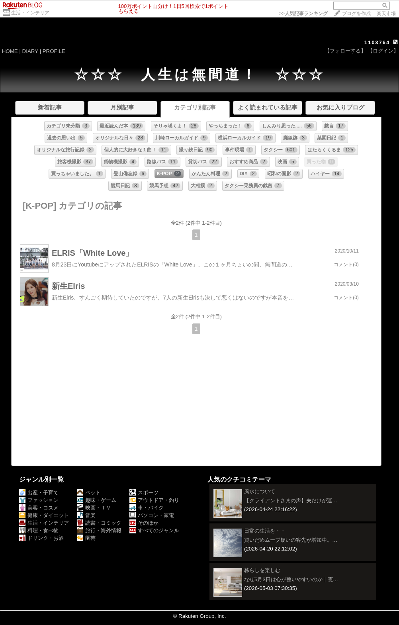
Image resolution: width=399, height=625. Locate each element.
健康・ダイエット (44, 515)
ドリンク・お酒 (41, 538)
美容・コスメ (39, 508)
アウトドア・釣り (154, 500)
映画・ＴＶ (94, 508)
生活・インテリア (30, 13)
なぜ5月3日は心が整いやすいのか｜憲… (291, 579)
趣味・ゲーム (96, 500)
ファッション (39, 500)
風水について (259, 491)
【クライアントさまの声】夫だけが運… (290, 501)
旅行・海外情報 (99, 530)
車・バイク (146, 508)
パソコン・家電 (151, 515)
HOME (10, 51)
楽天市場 (386, 13)
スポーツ (143, 493)
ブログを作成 (356, 13)
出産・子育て (39, 493)
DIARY (30, 51)
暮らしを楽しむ (262, 570)
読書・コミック (99, 523)
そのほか (143, 523)
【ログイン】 (383, 51)
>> (303, 13)
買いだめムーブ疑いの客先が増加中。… (290, 540)
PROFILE (54, 51)
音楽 (86, 515)
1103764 (377, 42)
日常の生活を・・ (265, 531)
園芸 (86, 538)
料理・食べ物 (39, 530)
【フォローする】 (345, 51)
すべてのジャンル (154, 530)
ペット (89, 493)
